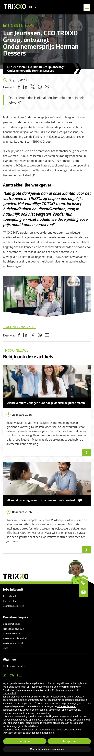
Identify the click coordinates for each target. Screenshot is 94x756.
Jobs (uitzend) (13, 589)
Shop (5, 648)
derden (70, 696)
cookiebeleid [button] (9, 693)
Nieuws (27, 25)
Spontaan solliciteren (13, 606)
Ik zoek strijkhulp (11, 633)
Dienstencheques (15, 617)
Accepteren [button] (69, 741)
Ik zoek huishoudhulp (13, 628)
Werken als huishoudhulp (15, 638)
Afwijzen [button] (25, 741)
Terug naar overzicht (19, 327)
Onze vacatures (10, 601)
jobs (14, 25)
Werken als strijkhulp (13, 643)
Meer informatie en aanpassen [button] (47, 749)
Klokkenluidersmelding (14, 666)
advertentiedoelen (66, 706)
